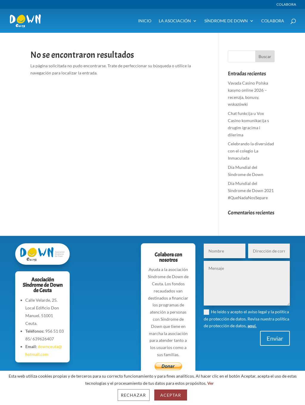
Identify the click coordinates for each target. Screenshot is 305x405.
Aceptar (170, 395)
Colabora (286, 5)
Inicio (144, 21)
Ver (210, 383)
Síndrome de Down (226, 21)
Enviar (275, 338)
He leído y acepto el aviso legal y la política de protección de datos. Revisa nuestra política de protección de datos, (246, 318)
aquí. (252, 325)
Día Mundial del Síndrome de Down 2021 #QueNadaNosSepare (251, 190)
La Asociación (175, 21)
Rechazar (133, 395)
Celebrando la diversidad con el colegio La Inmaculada (251, 151)
